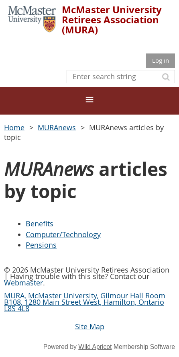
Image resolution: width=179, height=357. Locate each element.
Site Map (89, 326)
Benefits (39, 223)
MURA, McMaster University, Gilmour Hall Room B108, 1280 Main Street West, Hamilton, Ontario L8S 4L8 (84, 302)
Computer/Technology (63, 234)
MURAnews (57, 127)
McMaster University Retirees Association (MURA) (112, 20)
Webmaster (23, 282)
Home (14, 127)
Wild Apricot (95, 346)
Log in (160, 60)
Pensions (41, 245)
